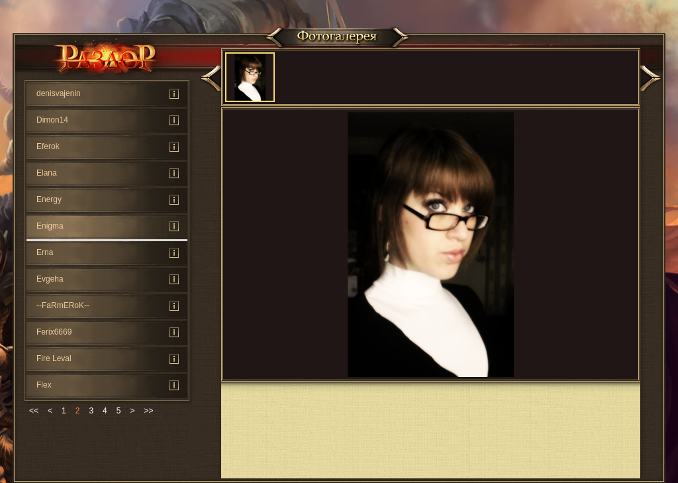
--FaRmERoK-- (62, 305)
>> (148, 410)
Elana (46, 173)
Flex (44, 385)
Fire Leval (54, 358)
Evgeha (50, 279)
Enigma (50, 226)
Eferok (48, 146)
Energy (49, 199)
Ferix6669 (54, 332)
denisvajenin (58, 93)
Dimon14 (52, 120)
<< (33, 410)
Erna (44, 252)
